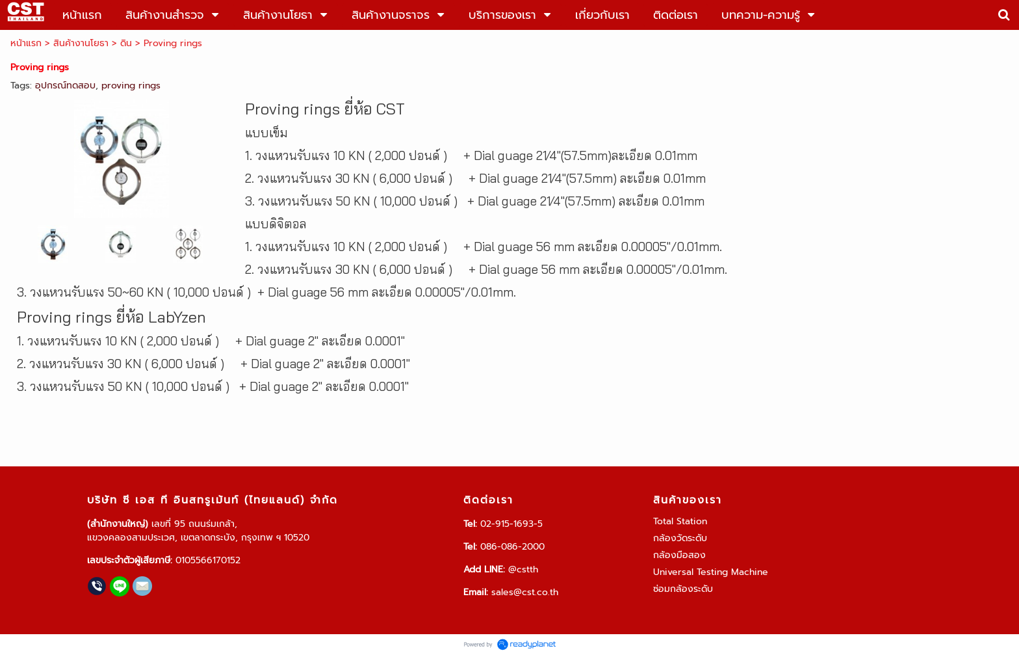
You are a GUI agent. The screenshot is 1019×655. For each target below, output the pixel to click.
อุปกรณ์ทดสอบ (65, 85)
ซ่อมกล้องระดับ (683, 589)
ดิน (126, 43)
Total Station (680, 521)
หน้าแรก (26, 43)
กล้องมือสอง (679, 555)
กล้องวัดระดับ (680, 538)
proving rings (131, 85)
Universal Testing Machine (710, 572)
